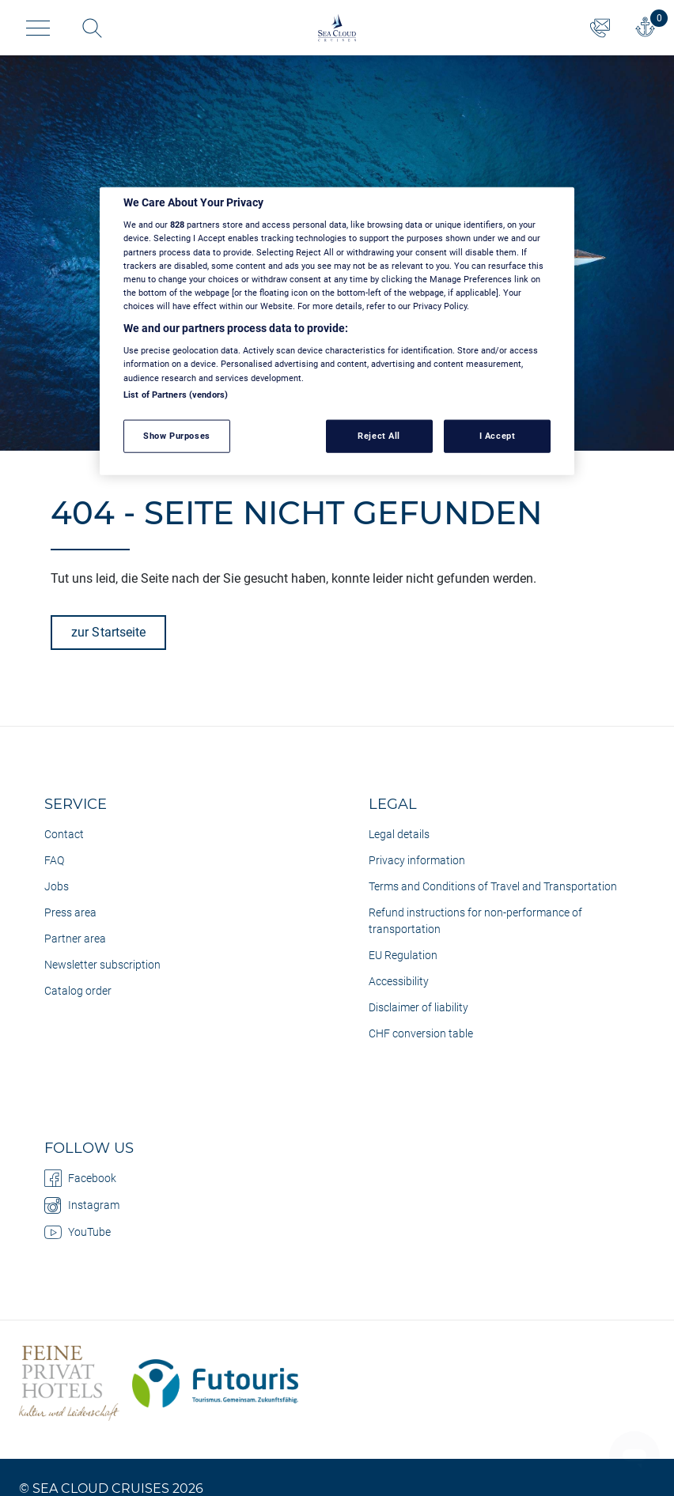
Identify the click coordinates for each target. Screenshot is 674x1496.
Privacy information (417, 860)
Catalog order (78, 990)
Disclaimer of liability (418, 1007)
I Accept (497, 434)
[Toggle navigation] (38, 28)
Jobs (56, 886)
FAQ (54, 860)
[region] (337, 331)
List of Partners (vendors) (175, 393)
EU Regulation (403, 955)
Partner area (75, 938)
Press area (70, 912)
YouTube (77, 1232)
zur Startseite (108, 632)
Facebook (80, 1178)
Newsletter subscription (102, 964)
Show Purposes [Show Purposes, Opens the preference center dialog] (176, 434)
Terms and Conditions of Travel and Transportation (493, 886)
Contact (64, 834)
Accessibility (399, 981)
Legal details (399, 834)
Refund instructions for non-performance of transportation (475, 920)
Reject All (379, 434)
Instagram (81, 1205)
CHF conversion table (421, 1033)
